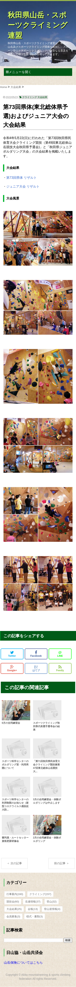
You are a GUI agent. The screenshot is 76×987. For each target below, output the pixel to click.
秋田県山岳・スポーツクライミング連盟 (37, 25)
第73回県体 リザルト (21, 177)
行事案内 (14, 894)
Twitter (12, 653)
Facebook (36, 653)
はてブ (36, 668)
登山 (52, 901)
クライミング (40, 894)
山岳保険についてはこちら (23, 962)
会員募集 (13, 916)
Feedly (60, 668)
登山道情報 (52, 909)
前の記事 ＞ (61, 863)
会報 (33, 909)
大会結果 (14, 909)
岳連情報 (32, 901)
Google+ (12, 668)
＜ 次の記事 (14, 863)
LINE (60, 653)
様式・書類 (34, 916)
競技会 (12, 901)
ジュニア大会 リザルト (23, 186)
